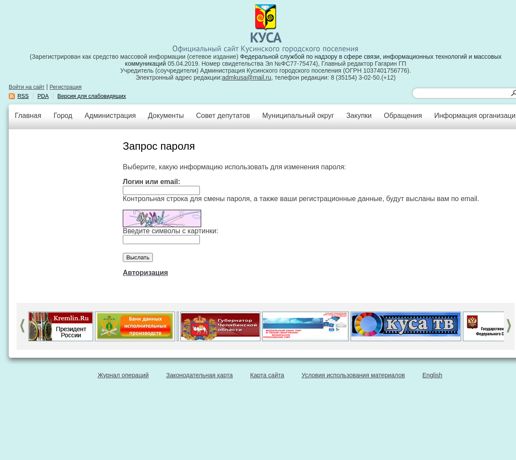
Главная (28, 115)
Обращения (403, 115)
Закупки (358, 115)
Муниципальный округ (298, 115)
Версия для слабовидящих (91, 96)
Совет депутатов (223, 115)
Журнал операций (123, 375)
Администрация (110, 115)
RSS (23, 96)
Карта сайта (267, 375)
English (432, 375)
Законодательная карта (199, 375)
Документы (166, 115)
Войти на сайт (26, 87)
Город (63, 115)
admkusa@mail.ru (246, 77)
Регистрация (66, 87)
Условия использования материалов (353, 375)
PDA (43, 96)
